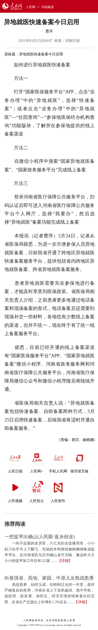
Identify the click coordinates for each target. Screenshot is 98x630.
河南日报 (72, 41)
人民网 (30, 7)
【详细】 (64, 561)
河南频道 (47, 7)
